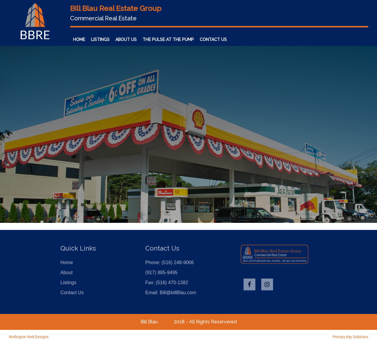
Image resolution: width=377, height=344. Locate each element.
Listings (100, 39)
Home (79, 39)
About (66, 272)
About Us (126, 39)
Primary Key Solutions (350, 337)
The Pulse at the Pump (168, 39)
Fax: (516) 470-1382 (166, 282)
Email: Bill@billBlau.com (170, 292)
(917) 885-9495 (161, 272)
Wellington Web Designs (29, 337)
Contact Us (213, 39)
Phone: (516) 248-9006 (169, 262)
